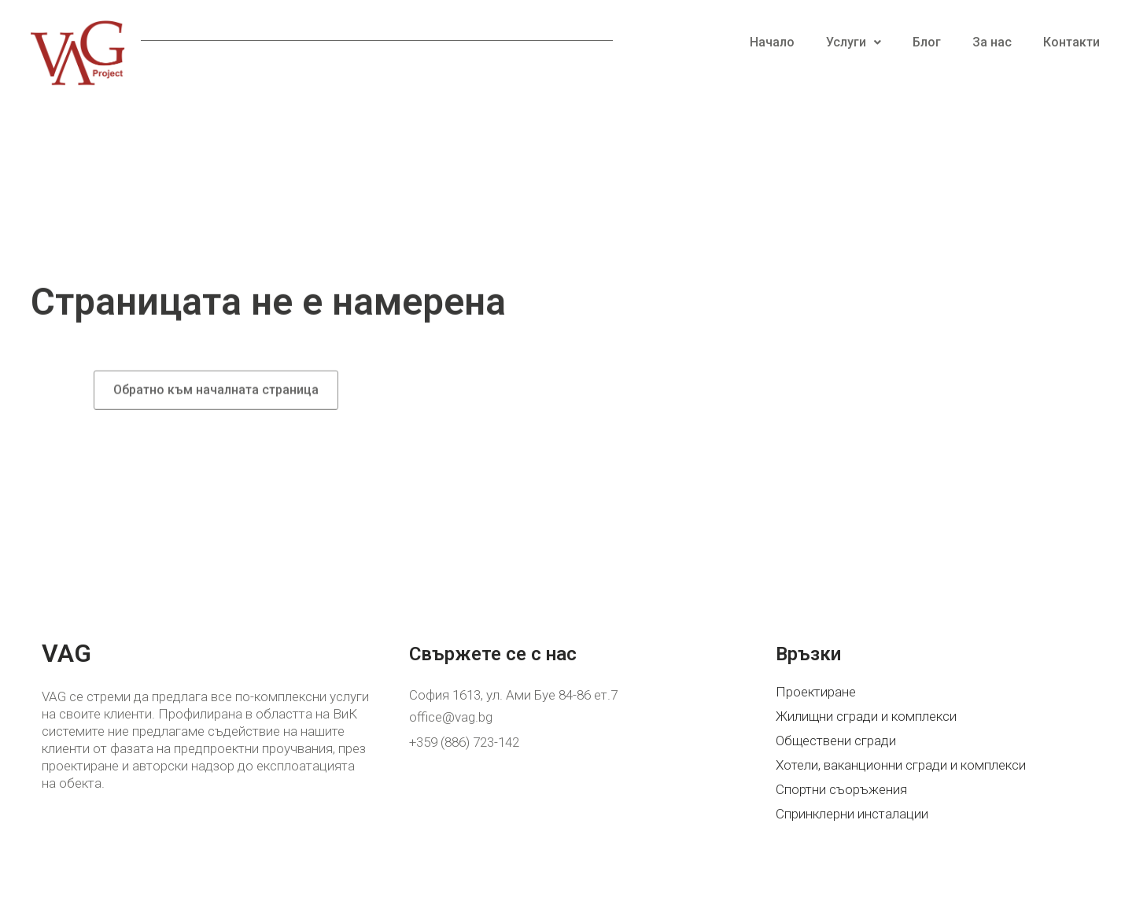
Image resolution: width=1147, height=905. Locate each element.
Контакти (1071, 42)
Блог (927, 42)
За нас (992, 42)
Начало (772, 42)
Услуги (853, 42)
